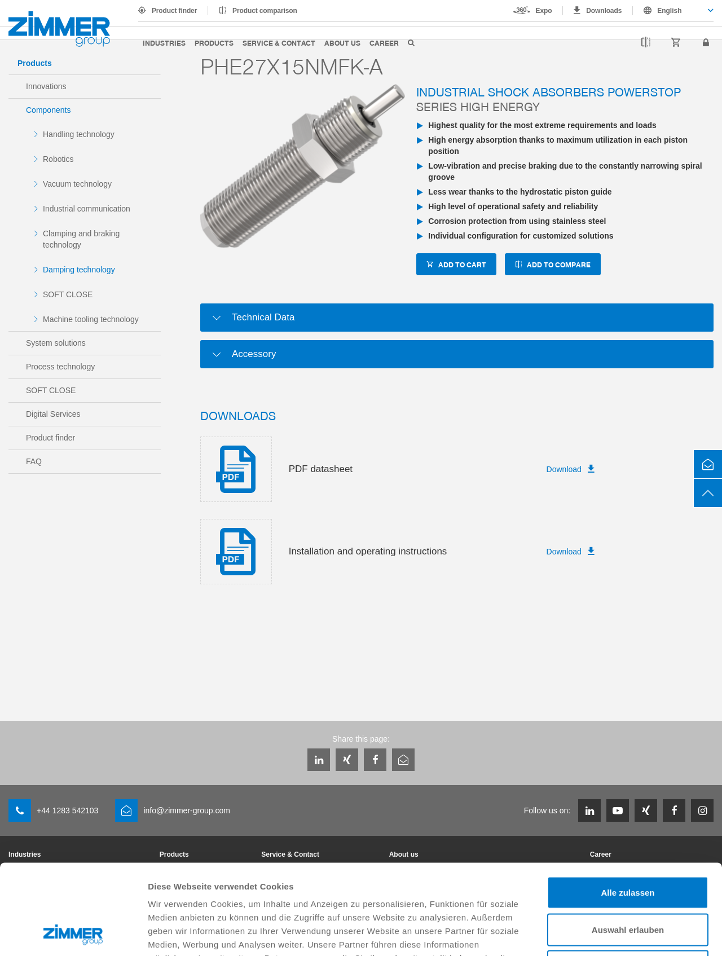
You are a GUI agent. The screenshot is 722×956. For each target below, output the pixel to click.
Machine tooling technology (91, 319)
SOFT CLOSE (68, 294)
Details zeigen (599, 934)
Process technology (60, 366)
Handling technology (79, 134)
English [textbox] (669, 11)
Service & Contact (279, 42)
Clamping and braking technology (81, 239)
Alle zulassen (627, 808)
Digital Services (53, 413)
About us (342, 42)
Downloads (604, 11)
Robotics (58, 159)
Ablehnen (628, 882)
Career (384, 42)
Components (48, 109)
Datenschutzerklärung (441, 887)
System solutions (56, 342)
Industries (164, 42)
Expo (544, 11)
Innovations (46, 86)
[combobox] (673, 10)
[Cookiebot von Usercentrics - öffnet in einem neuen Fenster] (73, 934)
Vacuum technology (77, 183)
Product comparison (264, 11)
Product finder (174, 11)
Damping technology (79, 269)
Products (214, 42)
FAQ (34, 461)
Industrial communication (86, 208)
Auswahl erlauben (628, 845)
